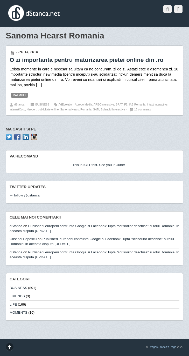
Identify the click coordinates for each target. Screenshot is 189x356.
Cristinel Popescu (23, 239)
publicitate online (48, 109)
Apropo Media (83, 104)
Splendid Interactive (113, 109)
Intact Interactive (157, 104)
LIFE (13, 304)
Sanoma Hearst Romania (76, 109)
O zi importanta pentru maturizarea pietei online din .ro (87, 59)
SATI (96, 109)
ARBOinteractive (104, 104)
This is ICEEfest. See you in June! (98, 165)
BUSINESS (42, 104)
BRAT (119, 104)
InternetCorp (17, 109)
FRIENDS (17, 296)
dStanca (19, 104)
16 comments (142, 109)
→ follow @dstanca (25, 195)
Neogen (32, 109)
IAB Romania (137, 104)
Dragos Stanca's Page (163, 346)
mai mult (19, 95)
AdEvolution (66, 104)
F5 (126, 104)
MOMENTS (18, 312)
